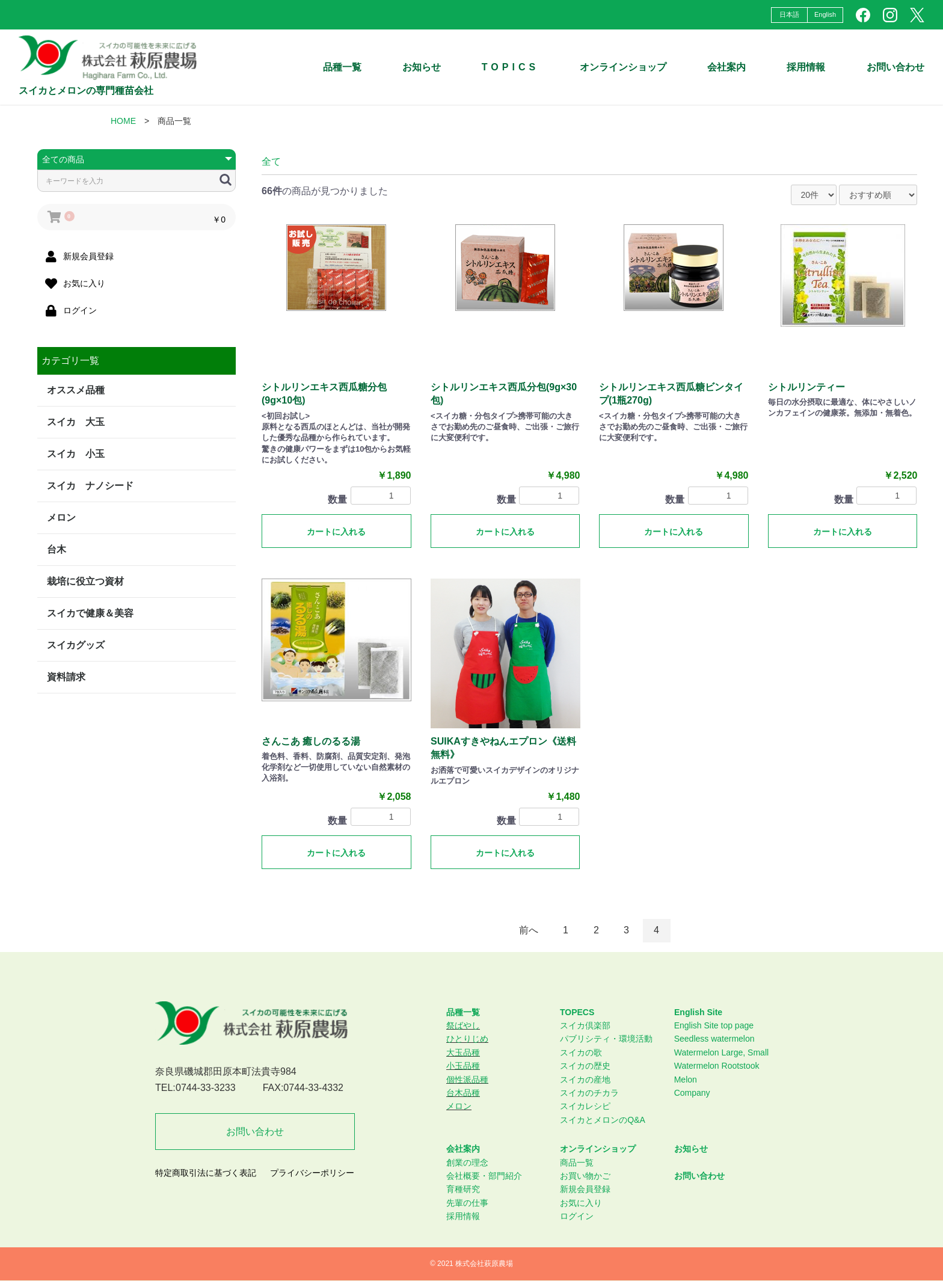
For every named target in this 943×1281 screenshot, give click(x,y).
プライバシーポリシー (312, 1173)
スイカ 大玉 (76, 422)
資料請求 (66, 677)
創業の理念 (467, 1162)
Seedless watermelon (714, 1038)
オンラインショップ (623, 67)
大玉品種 (463, 1052)
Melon (685, 1079)
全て (271, 161)
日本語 (789, 14)
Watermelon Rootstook (717, 1066)
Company (692, 1093)
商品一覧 (577, 1162)
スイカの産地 (585, 1079)
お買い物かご (585, 1176)
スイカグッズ (76, 645)
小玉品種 (463, 1066)
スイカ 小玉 (76, 454)
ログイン (577, 1216)
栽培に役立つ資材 (85, 581)
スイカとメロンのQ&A (602, 1120)
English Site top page (714, 1025)
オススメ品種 (76, 390)
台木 (56, 549)
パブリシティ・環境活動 (606, 1038)
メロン (61, 517)
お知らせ (421, 67)
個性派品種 (467, 1079)
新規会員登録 (585, 1189)
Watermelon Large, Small (721, 1052)
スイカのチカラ (589, 1093)
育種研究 (463, 1189)
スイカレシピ (585, 1106)
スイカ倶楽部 (585, 1025)
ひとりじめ (467, 1038)
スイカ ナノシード (90, 486)
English (825, 14)
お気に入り (581, 1203)
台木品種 (463, 1093)
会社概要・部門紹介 (484, 1176)
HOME (123, 121)
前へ (528, 930)
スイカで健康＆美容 (90, 613)
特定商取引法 (70, 719)
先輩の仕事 (467, 1203)
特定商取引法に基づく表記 (205, 1173)
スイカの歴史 (585, 1066)
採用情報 (463, 1216)
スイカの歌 (581, 1052)
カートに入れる (336, 531)
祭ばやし (463, 1025)
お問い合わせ (895, 67)
